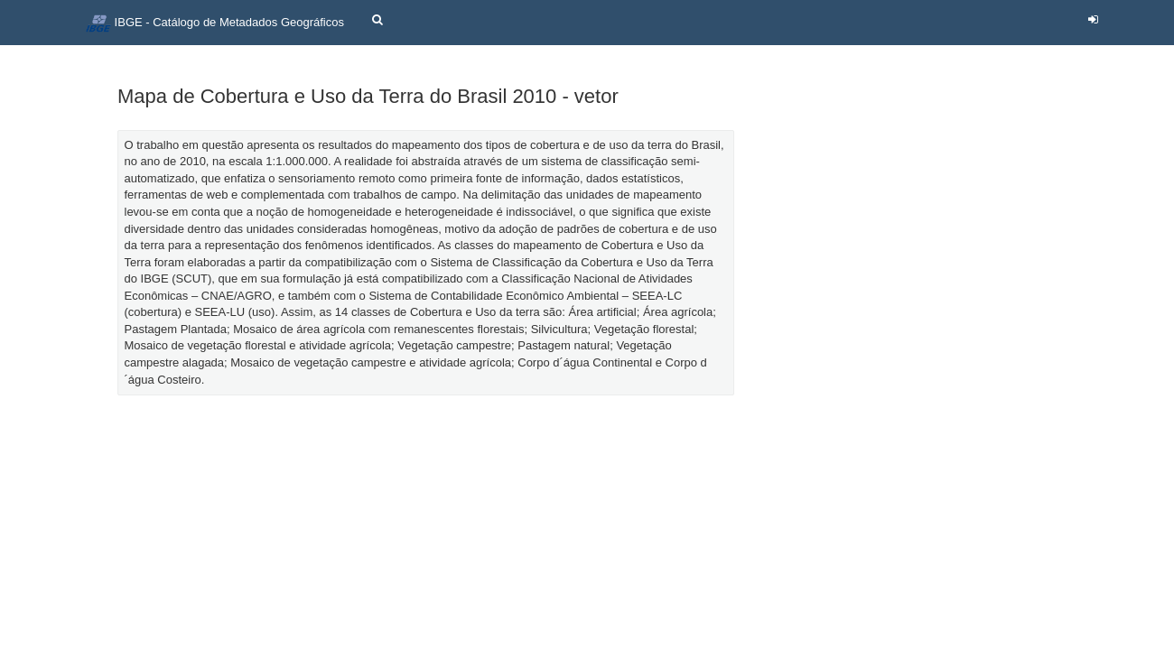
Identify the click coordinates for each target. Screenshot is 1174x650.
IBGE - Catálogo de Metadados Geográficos (215, 23)
